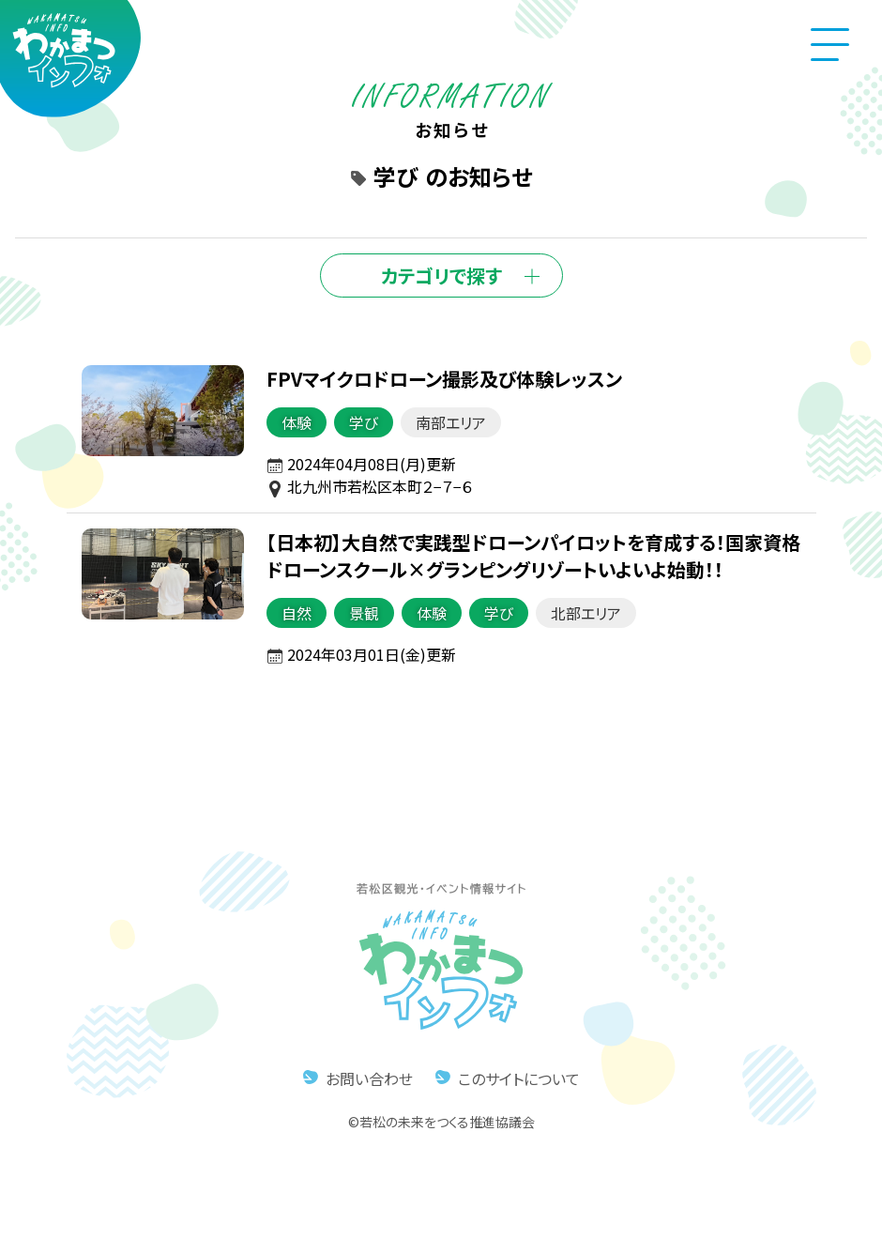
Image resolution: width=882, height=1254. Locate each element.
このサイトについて (519, 1078)
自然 (296, 613)
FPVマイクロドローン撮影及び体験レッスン (443, 378)
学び (362, 422)
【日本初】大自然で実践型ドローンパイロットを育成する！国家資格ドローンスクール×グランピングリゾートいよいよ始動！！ (532, 555)
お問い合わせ (369, 1078)
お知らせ (453, 117)
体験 (296, 422)
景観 (363, 613)
